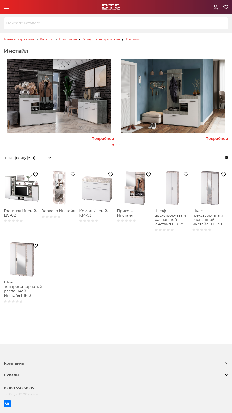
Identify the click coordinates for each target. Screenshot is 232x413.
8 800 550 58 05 (19, 388)
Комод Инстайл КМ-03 (94, 212)
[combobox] (116, 23)
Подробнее (102, 138)
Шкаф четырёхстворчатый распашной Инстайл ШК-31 (23, 289)
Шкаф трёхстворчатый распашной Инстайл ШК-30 (207, 217)
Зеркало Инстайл (58, 210)
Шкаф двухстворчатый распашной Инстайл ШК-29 (170, 217)
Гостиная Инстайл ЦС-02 (21, 212)
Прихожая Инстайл (127, 212)
